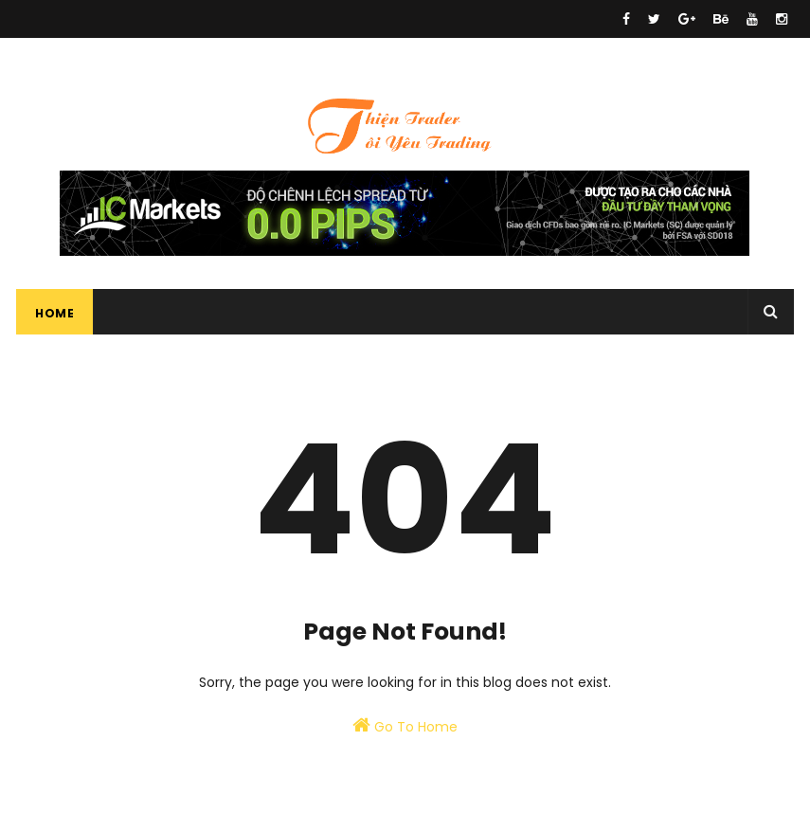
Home (54, 313)
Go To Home (405, 725)
